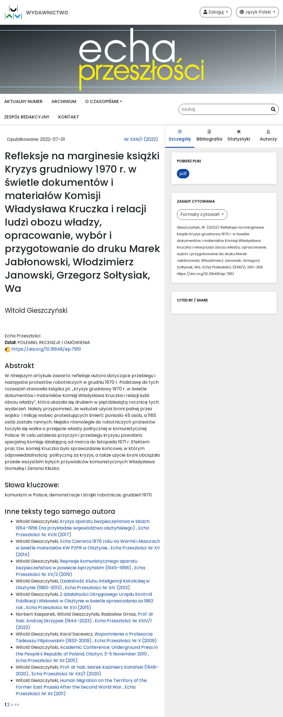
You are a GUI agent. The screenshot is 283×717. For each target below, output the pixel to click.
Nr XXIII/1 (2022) (141, 139)
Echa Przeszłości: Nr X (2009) (126, 640)
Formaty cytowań (200, 214)
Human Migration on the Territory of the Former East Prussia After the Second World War (81, 683)
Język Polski (256, 12)
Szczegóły (180, 136)
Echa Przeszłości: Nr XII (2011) (47, 660)
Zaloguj (214, 12)
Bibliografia (209, 136)
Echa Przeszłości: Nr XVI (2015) (58, 607)
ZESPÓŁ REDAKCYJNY (26, 117)
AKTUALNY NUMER (23, 101)
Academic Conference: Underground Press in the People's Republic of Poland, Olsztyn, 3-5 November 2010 (87, 650)
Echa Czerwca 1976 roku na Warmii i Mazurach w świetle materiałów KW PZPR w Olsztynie (88, 544)
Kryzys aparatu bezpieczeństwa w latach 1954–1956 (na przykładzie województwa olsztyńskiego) (83, 524)
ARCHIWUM (63, 101)
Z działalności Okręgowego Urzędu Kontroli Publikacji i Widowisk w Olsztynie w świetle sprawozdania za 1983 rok (84, 601)
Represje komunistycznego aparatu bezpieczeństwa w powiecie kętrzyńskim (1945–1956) (76, 564)
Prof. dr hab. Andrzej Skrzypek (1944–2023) (84, 617)
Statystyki (238, 136)
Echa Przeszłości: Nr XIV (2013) (97, 587)
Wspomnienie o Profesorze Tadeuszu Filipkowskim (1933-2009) (84, 637)
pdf (183, 173)
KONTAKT (68, 117)
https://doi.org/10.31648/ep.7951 (43, 349)
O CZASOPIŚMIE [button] (102, 101)
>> (16, 705)
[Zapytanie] (229, 109)
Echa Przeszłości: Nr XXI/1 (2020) (66, 674)
